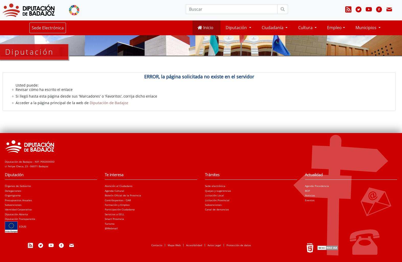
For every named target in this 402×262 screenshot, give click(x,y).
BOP (307, 191)
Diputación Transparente (20, 219)
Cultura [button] (306, 27)
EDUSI (15, 226)
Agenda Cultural (114, 191)
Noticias (310, 195)
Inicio (205, 27)
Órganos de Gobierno (18, 186)
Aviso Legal (214, 245)
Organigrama (13, 195)
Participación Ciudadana (120, 209)
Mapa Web (174, 245)
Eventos (310, 200)
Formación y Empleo (117, 205)
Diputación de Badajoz (109, 102)
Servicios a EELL (114, 214)
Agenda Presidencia (317, 186)
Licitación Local (214, 195)
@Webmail (111, 228)
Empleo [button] (334, 27)
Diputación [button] (237, 27)
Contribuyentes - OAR (118, 200)
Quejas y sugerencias (218, 191)
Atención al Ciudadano (118, 186)
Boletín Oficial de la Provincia (123, 195)
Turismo (109, 223)
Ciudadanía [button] (273, 27)
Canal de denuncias (217, 209)
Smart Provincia (114, 219)
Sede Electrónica (48, 28)
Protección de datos (238, 245)
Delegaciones (13, 191)
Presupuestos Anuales (18, 200)
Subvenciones (13, 205)
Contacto (156, 245)
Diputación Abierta (16, 214)
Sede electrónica (215, 186)
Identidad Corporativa (18, 209)
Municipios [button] (366, 27)
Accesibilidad (194, 245)
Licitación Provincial (217, 200)
